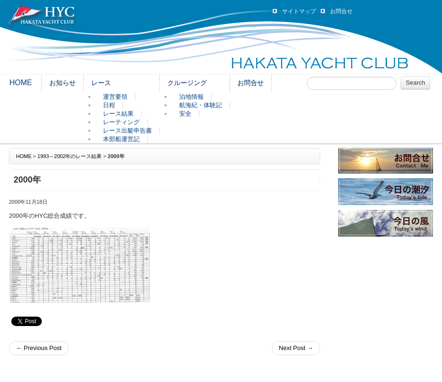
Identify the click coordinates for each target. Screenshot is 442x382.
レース (101, 83)
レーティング (121, 122)
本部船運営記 (121, 139)
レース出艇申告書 (127, 130)
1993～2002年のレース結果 (70, 156)
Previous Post (39, 347)
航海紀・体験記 (200, 105)
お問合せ (341, 11)
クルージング (187, 83)
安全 (185, 113)
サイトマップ (299, 11)
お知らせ (62, 83)
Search (415, 82)
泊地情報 (191, 96)
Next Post (296, 347)
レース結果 (118, 113)
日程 (109, 105)
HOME (20, 83)
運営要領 (115, 96)
